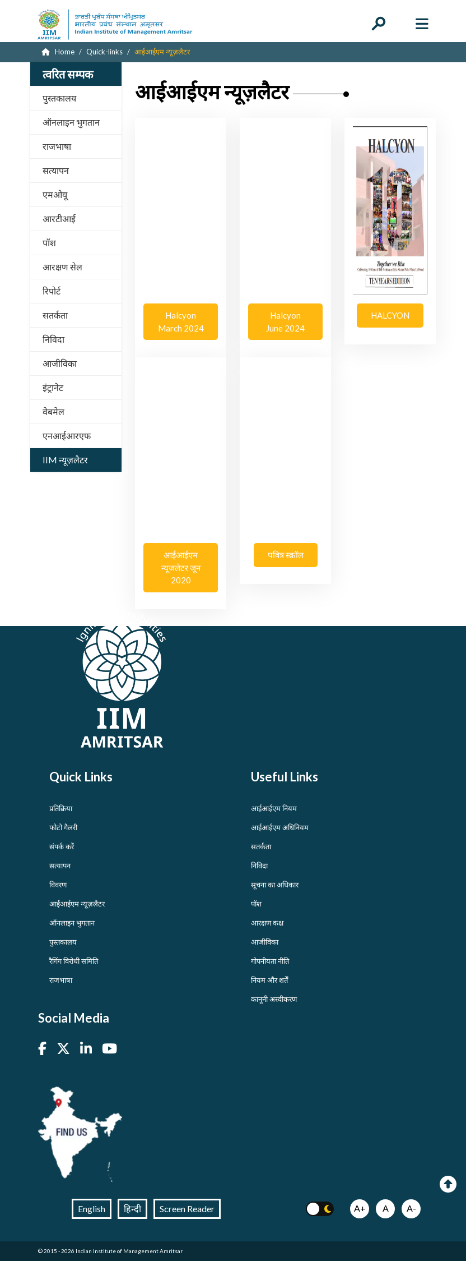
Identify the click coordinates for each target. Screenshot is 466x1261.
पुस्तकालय (59, 98)
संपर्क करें (61, 846)
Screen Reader (187, 1208)
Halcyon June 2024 (285, 321)
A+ (360, 1208)
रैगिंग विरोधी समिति (73, 960)
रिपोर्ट (51, 291)
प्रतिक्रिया (60, 808)
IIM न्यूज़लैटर (65, 459)
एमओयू (55, 194)
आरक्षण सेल (62, 266)
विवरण (58, 884)
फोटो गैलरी (63, 827)
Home (57, 51)
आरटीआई (59, 218)
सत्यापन (56, 170)
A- (411, 1208)
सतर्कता (55, 315)
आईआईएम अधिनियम (280, 827)
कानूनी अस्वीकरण (274, 999)
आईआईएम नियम (274, 808)
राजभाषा (57, 146)
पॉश (49, 242)
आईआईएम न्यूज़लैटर (77, 903)
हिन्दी (132, 1208)
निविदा (53, 339)
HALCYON (390, 315)
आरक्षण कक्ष (267, 922)
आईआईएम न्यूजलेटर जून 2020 (180, 567)
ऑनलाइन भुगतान (71, 122)
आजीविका (60, 363)
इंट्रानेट (53, 387)
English (91, 1208)
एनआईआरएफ (67, 435)
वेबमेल (53, 411)
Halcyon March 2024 (180, 321)
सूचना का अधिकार (275, 884)
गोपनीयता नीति (270, 960)
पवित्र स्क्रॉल (286, 555)
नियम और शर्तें (269, 979)
